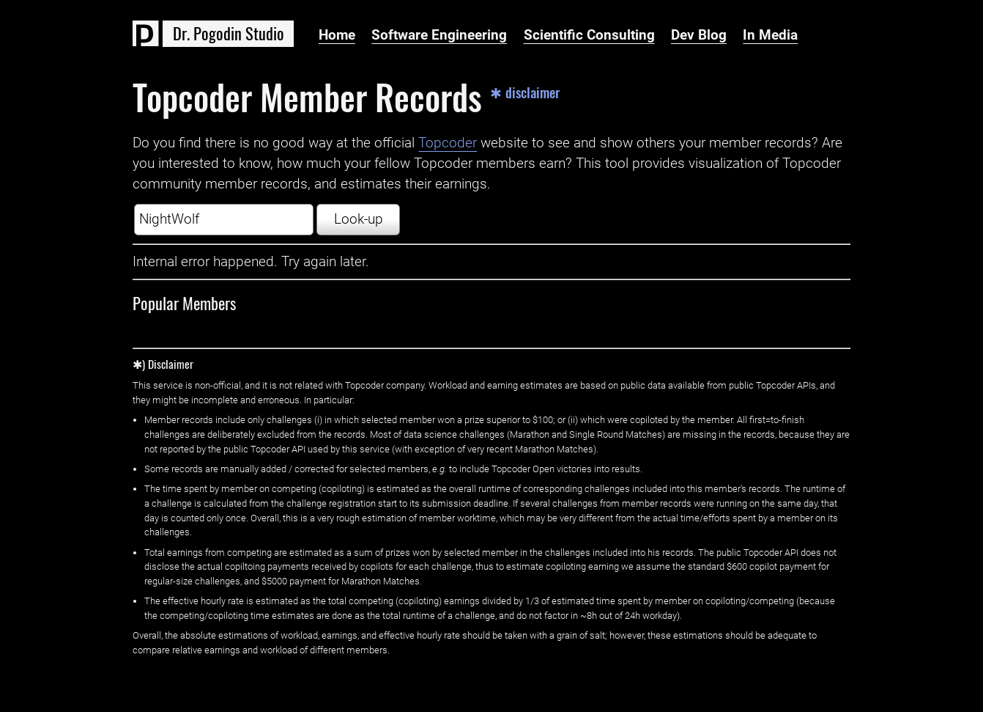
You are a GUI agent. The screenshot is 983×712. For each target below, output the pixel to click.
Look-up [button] (358, 219)
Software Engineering (439, 35)
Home (337, 35)
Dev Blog (699, 35)
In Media (770, 35)
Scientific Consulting (589, 35)
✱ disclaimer (525, 93)
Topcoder (447, 143)
